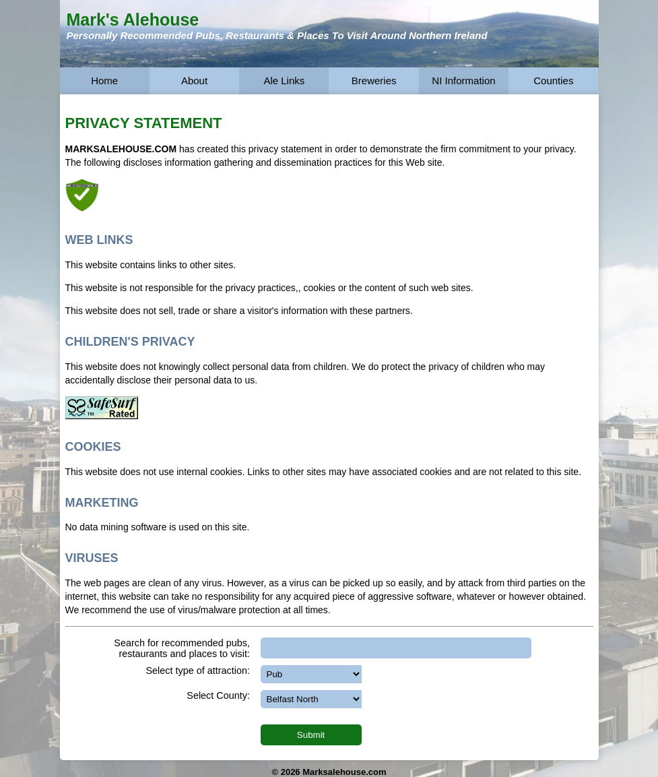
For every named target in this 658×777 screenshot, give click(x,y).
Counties (553, 80)
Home (104, 80)
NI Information (463, 80)
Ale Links (283, 80)
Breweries (374, 80)
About (194, 80)
